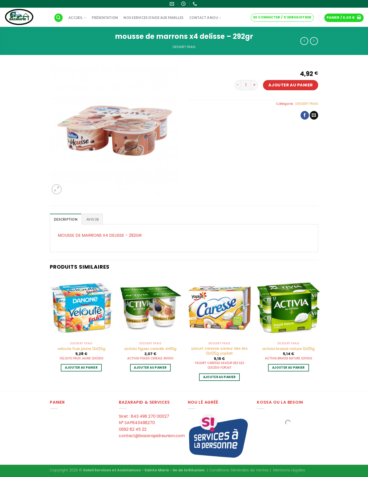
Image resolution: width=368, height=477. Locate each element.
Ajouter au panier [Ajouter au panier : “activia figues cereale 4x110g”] (150, 368)
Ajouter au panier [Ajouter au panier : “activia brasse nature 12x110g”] (288, 368)
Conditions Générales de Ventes (239, 470)
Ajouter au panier (290, 85)
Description (65, 219)
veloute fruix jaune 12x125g (81, 348)
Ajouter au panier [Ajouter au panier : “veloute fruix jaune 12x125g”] (81, 368)
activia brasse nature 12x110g (288, 348)
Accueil (77, 17)
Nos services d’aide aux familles (153, 18)
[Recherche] (58, 18)
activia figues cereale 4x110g (150, 348)
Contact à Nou (205, 17)
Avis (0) (92, 219)
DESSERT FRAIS (184, 47)
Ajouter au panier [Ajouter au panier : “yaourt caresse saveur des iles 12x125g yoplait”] (219, 377)
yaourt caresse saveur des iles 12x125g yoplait (219, 351)
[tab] (66, 219)
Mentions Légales (289, 470)
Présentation (105, 18)
